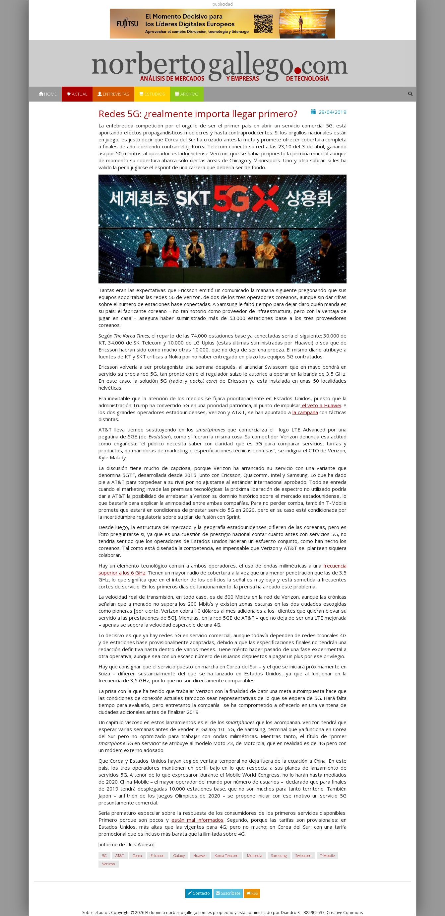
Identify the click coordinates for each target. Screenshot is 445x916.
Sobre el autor (95, 912)
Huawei (199, 855)
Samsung (279, 855)
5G (104, 855)
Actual (77, 94)
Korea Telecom (226, 855)
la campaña (305, 412)
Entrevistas (113, 94)
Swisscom (303, 855)
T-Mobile (327, 855)
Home (48, 94)
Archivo (187, 94)
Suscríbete (228, 893)
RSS (252, 893)
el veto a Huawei (320, 405)
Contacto (199, 893)
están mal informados (197, 819)
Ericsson (157, 855)
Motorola (254, 855)
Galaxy (179, 855)
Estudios (152, 94)
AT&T (119, 855)
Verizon (108, 863)
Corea (137, 855)
